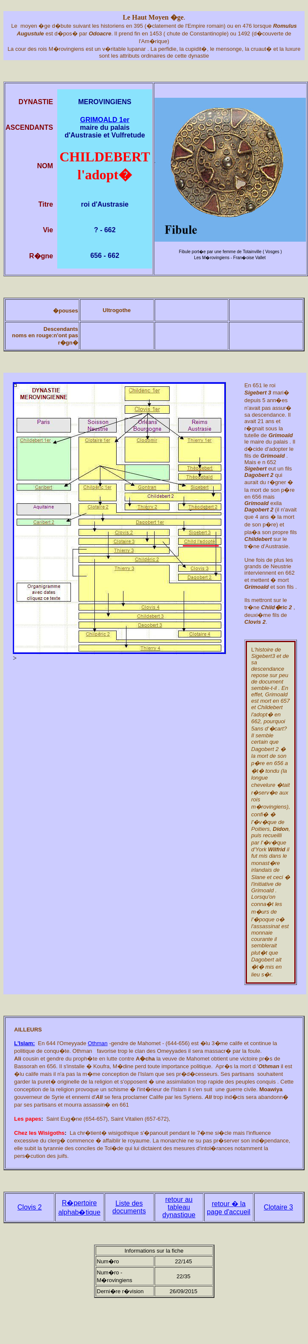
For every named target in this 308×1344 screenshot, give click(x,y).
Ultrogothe (117, 310)
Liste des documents (129, 1207)
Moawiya (270, 1089)
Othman (98, 1043)
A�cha (145, 1058)
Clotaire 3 (278, 1207)
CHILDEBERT (104, 156)
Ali (17, 1058)
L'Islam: (24, 1043)
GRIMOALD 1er (104, 119)
